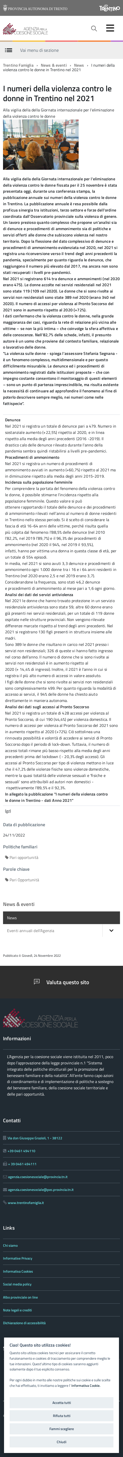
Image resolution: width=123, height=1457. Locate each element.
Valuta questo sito (61, 982)
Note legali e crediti (17, 1310)
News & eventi (54, 65)
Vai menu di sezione (39, 50)
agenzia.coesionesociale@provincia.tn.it (38, 1176)
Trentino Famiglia (18, 65)
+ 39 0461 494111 (22, 1164)
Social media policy (17, 1284)
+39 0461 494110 (21, 1150)
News (79, 65)
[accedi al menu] (110, 28)
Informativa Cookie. (85, 1385)
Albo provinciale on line (20, 1297)
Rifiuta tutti (61, 1415)
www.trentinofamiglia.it (26, 1202)
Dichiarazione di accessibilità (24, 1322)
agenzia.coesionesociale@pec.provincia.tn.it (41, 1189)
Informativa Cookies (18, 1271)
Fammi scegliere (61, 1428)
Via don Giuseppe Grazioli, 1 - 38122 (35, 1138)
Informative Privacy (17, 1258)
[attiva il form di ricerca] (94, 28)
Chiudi (61, 1441)
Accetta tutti (61, 1402)
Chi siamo (10, 1245)
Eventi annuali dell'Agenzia (63, 930)
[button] (111, 930)
